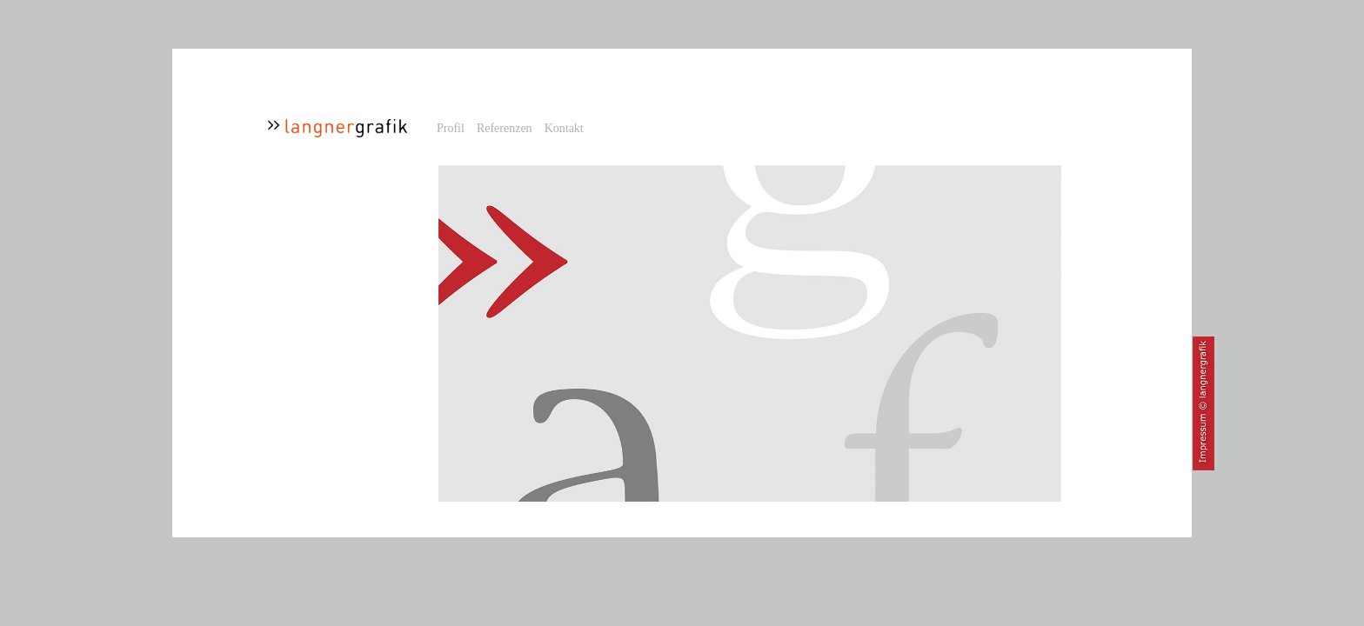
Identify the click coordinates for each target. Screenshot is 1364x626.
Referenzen (504, 128)
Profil (451, 128)
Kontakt (564, 128)
